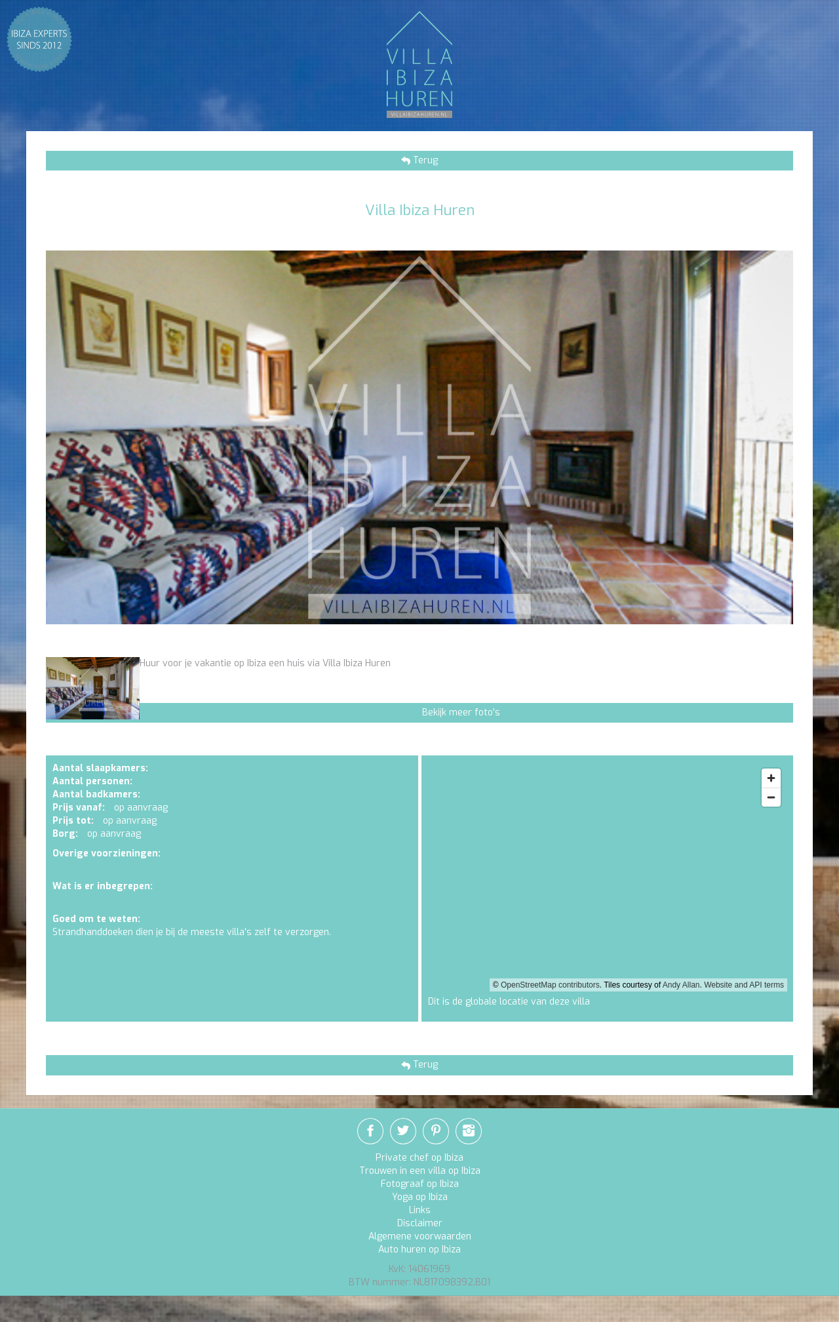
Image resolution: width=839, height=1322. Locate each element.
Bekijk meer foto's (461, 712)
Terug (424, 160)
